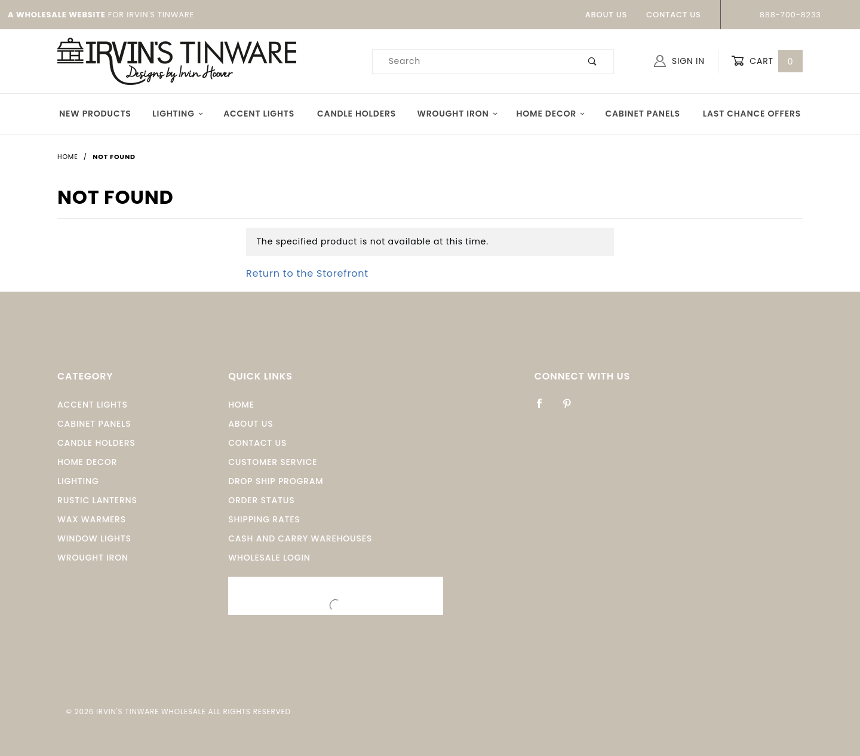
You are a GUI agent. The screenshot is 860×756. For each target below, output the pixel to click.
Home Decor (550, 114)
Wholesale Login (269, 558)
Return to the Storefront (307, 273)
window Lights (94, 538)
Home (241, 405)
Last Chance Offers (752, 114)
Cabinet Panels (642, 114)
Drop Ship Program (275, 481)
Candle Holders (356, 114)
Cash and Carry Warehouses (300, 538)
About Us (606, 14)
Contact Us (673, 14)
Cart (767, 61)
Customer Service (272, 462)
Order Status (261, 500)
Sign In (679, 61)
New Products (95, 114)
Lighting (178, 114)
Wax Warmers (91, 519)
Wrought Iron (457, 114)
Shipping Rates (264, 519)
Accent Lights (258, 114)
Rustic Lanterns (97, 500)
